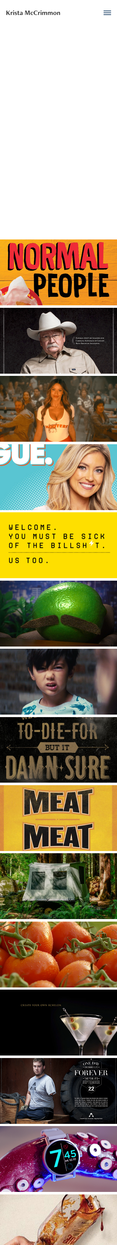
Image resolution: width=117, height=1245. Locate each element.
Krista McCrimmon (33, 12)
